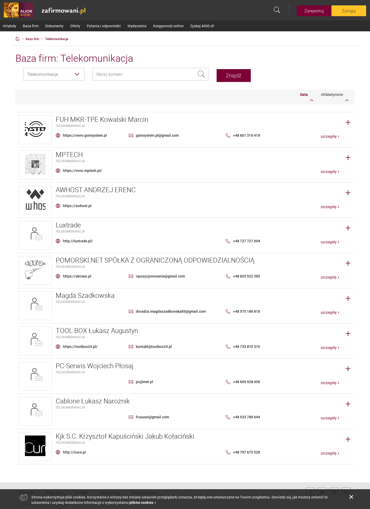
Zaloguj (349, 11)
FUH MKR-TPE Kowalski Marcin (102, 118)
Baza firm (31, 25)
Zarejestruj (314, 11)
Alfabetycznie (335, 96)
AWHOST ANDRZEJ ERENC (96, 188)
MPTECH (69, 153)
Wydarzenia (136, 25)
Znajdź (242, 74)
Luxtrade (68, 223)
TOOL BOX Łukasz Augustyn (97, 329)
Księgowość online (168, 25)
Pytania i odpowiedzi (104, 25)
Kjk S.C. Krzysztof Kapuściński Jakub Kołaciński (125, 434)
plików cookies (141, 502)
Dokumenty (54, 25)
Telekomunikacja (70, 124)
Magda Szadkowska (85, 294)
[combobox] (54, 74)
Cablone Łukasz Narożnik (93, 399)
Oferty (75, 25)
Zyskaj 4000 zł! (202, 25)
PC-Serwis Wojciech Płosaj (94, 364)
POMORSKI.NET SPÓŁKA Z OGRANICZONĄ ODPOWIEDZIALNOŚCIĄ (155, 258)
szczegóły (329, 135)
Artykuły (9, 25)
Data (306, 96)
